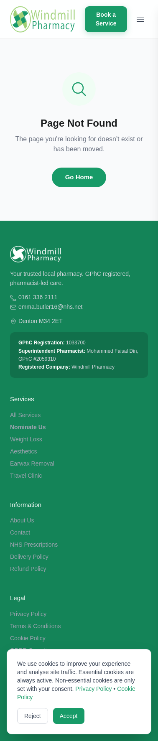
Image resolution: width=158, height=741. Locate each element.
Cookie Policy (28, 638)
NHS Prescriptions (34, 544)
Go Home (79, 177)
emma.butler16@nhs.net (50, 306)
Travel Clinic (26, 475)
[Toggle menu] (140, 19)
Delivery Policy (29, 556)
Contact (20, 532)
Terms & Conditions (35, 626)
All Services (25, 415)
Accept (69, 716)
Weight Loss (26, 439)
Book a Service (106, 19)
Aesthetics (23, 451)
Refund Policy (28, 568)
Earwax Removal (32, 463)
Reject (32, 716)
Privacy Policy (28, 614)
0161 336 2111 (37, 297)
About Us (22, 520)
